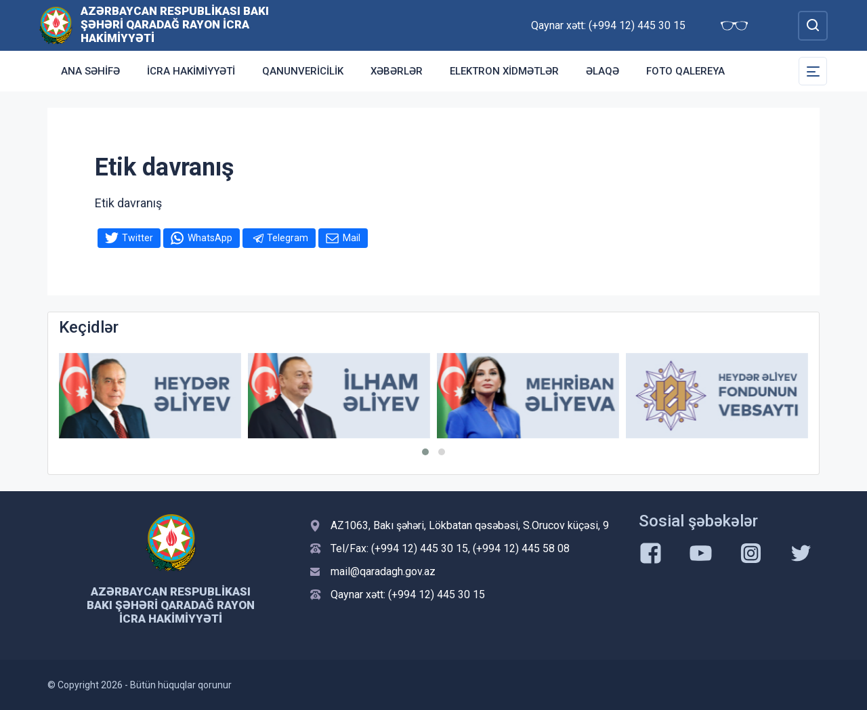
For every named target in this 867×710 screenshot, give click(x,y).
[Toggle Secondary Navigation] (813, 71)
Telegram (287, 237)
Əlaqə (602, 71)
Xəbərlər (397, 71)
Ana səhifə (90, 71)
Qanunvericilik (302, 71)
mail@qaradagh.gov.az (383, 571)
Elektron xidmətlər (504, 71)
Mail (351, 237)
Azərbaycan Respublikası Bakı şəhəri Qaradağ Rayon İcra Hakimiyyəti (175, 24)
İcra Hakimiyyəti (191, 71)
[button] (425, 452)
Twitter (137, 237)
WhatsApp (210, 237)
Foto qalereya (685, 71)
